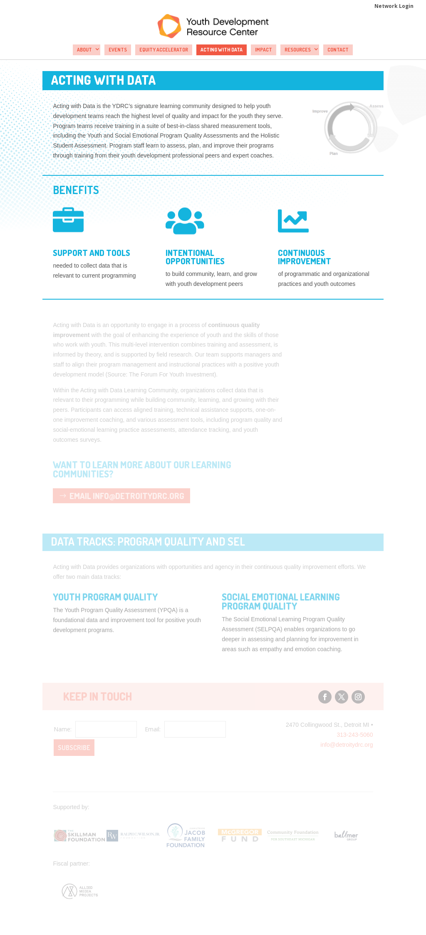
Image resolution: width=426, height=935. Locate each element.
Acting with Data (222, 50)
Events (118, 50)
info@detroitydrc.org (346, 744)
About (84, 50)
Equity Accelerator (163, 50)
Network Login (394, 7)
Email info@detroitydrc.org (126, 495)
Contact (338, 50)
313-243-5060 (355, 734)
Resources (298, 50)
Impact (263, 50)
